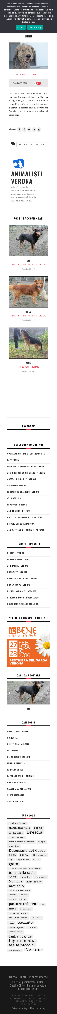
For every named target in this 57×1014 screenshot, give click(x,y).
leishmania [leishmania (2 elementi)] (40, 877)
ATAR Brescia (14, 498)
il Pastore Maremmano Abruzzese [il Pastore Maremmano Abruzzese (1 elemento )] (24, 868)
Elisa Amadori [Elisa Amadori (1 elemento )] (39, 855)
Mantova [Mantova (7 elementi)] (15, 881)
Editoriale (12, 750)
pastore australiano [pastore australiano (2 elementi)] (19, 890)
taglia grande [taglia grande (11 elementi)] (20, 936)
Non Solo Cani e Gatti (18, 782)
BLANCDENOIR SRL (28, 989)
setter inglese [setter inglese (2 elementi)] (16, 927)
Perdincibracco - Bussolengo (23, 597)
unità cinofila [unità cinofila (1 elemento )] (15, 950)
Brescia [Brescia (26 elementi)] (34, 832)
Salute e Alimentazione (19, 788)
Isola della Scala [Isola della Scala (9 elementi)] (22, 873)
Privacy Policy (20, 1008)
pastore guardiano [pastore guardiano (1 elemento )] (17, 899)
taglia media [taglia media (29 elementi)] (22, 941)
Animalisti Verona (27, 74)
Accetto (20, 27)
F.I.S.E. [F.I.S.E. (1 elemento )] (36, 859)
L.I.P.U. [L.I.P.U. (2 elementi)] (13, 877)
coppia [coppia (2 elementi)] (41, 842)
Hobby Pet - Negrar (17, 572)
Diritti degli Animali (18, 744)
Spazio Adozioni (15, 801)
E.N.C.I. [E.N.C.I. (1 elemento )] (12, 855)
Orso (28, 311)
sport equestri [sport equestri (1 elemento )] (15, 932)
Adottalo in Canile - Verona (21, 479)
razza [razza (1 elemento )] (11, 923)
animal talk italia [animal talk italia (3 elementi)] (19, 827)
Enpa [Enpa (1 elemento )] (11, 859)
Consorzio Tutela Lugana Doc (22, 603)
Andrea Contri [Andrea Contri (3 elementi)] (17, 823)
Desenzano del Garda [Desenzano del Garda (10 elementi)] (27, 850)
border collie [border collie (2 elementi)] (16, 833)
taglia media (25, 144)
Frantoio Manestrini (18, 559)
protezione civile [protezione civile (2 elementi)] (18, 918)
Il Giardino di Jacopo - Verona (23, 491)
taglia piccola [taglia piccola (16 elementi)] (21, 945)
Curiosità (12, 737)
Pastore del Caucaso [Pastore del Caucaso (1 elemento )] (18, 895)
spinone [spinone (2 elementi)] (32, 927)
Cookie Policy (38, 1008)
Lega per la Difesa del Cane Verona (25, 466)
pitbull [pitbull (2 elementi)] (12, 909)
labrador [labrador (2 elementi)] (25, 877)
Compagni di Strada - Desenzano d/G (28, 264)
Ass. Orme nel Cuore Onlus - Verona (26, 472)
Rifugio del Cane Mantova (20, 523)
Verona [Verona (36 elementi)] (34, 949)
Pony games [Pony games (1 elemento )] (25, 909)
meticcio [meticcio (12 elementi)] (16, 886)
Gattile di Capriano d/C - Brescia (24, 517)
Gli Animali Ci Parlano (19, 756)
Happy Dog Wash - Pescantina (22, 578)
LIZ (28, 260)
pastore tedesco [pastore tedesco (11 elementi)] (22, 904)
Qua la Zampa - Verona (18, 584)
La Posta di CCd (15, 769)
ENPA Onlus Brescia (17, 504)
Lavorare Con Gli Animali (20, 775)
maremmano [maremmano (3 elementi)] (34, 881)
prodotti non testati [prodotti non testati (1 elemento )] (18, 913)
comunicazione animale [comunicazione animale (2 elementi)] (21, 842)
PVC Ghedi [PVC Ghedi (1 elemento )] (36, 918)
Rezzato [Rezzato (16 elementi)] (25, 922)
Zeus (28, 362)
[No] (53, 16)
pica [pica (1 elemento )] (42, 904)
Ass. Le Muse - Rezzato (28, 367)
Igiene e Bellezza (16, 763)
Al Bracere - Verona (17, 565)
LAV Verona (13, 459)
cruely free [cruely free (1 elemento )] (14, 846)
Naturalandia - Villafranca (21, 591)
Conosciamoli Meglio (18, 731)
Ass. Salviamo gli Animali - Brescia (25, 530)
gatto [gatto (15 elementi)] (13, 864)
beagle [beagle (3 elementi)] (38, 827)
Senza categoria (15, 795)
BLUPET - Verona (15, 552)
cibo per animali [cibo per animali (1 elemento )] (16, 837)
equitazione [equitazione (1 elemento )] (23, 859)
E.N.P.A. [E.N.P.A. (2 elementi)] (24, 855)
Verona (40, 144)
